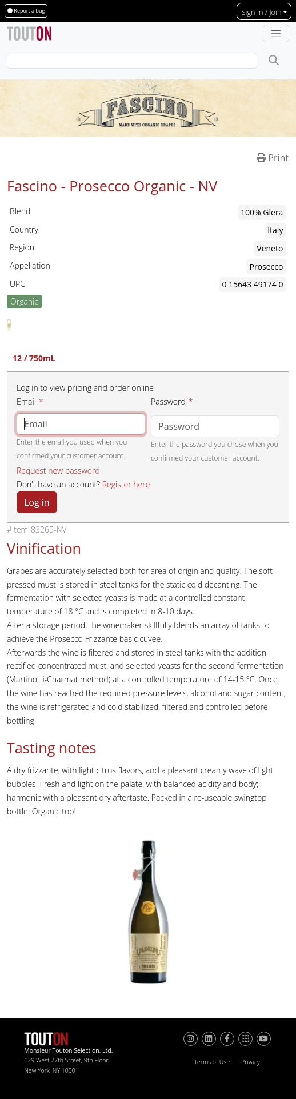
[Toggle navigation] (276, 34)
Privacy (250, 1062)
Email (26, 401)
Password (168, 401)
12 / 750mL (34, 359)
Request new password (58, 470)
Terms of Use (212, 1062)
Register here (126, 484)
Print (273, 157)
